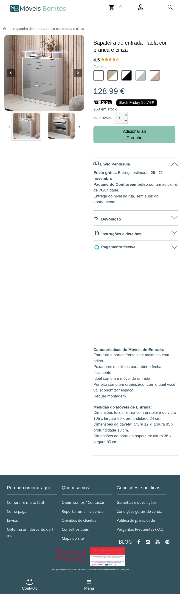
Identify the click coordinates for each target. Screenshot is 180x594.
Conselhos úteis (75, 529)
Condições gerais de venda (139, 511)
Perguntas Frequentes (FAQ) (141, 529)
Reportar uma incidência (83, 511)
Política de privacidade (136, 520)
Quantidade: (102, 117)
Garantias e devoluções (136, 502)
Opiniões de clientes (79, 520)
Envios (12, 520)
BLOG (125, 542)
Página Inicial (4, 28)
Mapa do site (73, 538)
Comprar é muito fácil (25, 502)
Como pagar (17, 511)
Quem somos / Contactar (83, 502)
